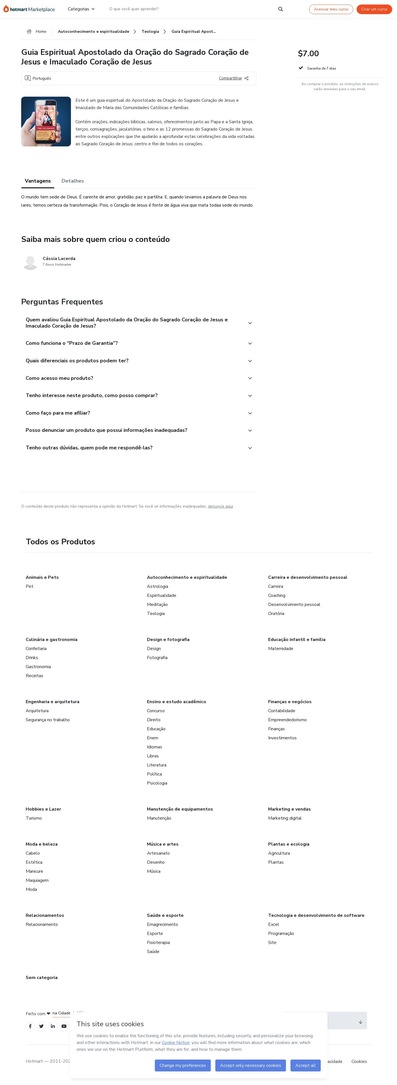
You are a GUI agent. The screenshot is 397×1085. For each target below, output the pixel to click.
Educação (156, 734)
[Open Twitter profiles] (43, 1032)
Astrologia (157, 591)
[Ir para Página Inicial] (30, 9)
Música (153, 876)
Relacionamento (42, 929)
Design (154, 654)
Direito (153, 725)
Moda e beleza (42, 849)
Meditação (157, 610)
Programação (281, 938)
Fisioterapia (158, 948)
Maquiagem (37, 885)
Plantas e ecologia (288, 849)
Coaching (276, 600)
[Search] (280, 9)
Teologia (156, 619)
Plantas (276, 867)
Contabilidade (281, 716)
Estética (34, 867)
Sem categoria (42, 983)
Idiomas (154, 752)
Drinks (32, 663)
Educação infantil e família (297, 645)
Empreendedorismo (287, 725)
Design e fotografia (168, 645)
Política (154, 779)
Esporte (155, 938)
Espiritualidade (161, 600)
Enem (152, 743)
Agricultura (279, 858)
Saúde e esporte (165, 920)
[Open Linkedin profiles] (55, 1032)
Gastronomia (38, 672)
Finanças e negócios (290, 707)
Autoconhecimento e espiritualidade (187, 582)
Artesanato (158, 858)
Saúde (153, 957)
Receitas (34, 681)
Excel (273, 929)
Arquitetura (37, 716)
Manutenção (159, 823)
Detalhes (73, 181)
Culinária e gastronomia (51, 645)
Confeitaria (36, 654)
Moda (31, 894)
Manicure (34, 876)
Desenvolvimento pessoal (294, 610)
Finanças (276, 734)
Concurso (156, 716)
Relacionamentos (45, 920)
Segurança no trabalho (48, 725)
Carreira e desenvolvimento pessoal (308, 582)
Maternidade (280, 654)
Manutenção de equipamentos (180, 814)
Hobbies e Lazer (43, 814)
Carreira (275, 591)
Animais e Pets (42, 582)
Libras (153, 761)
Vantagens (38, 181)
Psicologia (157, 788)
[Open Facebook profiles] (31, 1032)
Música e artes (163, 849)
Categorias (81, 9)
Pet (29, 591)
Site (272, 948)
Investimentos (282, 743)
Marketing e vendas (289, 814)
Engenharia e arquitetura (52, 707)
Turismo (34, 823)
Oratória (276, 619)
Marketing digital (285, 823)
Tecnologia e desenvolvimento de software (316, 920)
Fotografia (157, 663)
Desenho (156, 867)
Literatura (156, 770)
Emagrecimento (162, 929)
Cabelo (33, 858)
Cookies (359, 1068)
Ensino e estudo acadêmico (176, 707)
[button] (132, 324)
